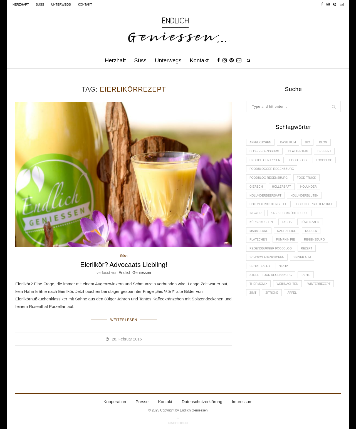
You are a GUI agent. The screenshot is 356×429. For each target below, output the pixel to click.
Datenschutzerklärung (202, 400)
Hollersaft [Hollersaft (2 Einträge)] (283, 190)
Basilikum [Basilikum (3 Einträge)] (290, 142)
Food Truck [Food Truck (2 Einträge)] (310, 180)
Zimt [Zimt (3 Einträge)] (253, 313)
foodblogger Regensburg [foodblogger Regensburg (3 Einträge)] (300, 171)
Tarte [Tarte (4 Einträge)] (309, 294)
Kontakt (85, 4)
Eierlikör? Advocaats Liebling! (123, 265)
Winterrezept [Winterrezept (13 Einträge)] (323, 304)
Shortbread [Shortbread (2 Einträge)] (260, 285)
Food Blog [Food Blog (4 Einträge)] (301, 161)
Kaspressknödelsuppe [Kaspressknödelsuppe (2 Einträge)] (269, 228)
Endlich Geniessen (134, 273)
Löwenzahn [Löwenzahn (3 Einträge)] (279, 237)
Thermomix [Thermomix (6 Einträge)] (259, 304)
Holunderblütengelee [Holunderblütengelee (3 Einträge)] (269, 209)
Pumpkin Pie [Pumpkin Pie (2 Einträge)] (260, 256)
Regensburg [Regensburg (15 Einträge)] (290, 256)
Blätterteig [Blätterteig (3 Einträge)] (301, 152)
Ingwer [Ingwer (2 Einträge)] (304, 218)
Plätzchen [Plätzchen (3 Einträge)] (311, 247)
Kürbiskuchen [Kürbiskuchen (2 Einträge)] (311, 228)
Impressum (242, 400)
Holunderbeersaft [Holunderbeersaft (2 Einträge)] (266, 199)
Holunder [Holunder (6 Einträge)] (312, 190)
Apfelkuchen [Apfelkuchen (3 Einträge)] (261, 142)
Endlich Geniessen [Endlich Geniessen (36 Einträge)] (266, 161)
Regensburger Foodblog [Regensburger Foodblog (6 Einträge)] (272, 266)
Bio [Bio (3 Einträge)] (310, 142)
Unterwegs (61, 4)
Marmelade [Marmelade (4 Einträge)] (308, 237)
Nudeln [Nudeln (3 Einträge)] (285, 247)
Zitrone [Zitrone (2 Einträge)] (273, 313)
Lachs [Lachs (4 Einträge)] (255, 237)
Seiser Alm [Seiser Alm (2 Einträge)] (305, 276)
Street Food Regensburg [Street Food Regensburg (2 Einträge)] (272, 294)
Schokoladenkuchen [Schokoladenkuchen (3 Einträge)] (268, 276)
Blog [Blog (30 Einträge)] (327, 142)
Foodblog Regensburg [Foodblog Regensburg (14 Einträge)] (270, 180)
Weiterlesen (123, 319)
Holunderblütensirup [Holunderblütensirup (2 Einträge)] (269, 218)
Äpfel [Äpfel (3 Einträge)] (295, 313)
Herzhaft (21, 4)
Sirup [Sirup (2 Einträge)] (285, 285)
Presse (142, 400)
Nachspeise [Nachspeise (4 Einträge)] (260, 247)
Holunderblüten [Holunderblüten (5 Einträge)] (307, 199)
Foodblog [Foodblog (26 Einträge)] (258, 171)
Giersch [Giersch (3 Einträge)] (257, 190)
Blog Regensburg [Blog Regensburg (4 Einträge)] (265, 152)
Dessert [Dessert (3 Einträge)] (328, 152)
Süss (40, 4)
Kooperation (114, 400)
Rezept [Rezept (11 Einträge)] (310, 266)
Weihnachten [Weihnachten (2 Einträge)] (289, 304)
